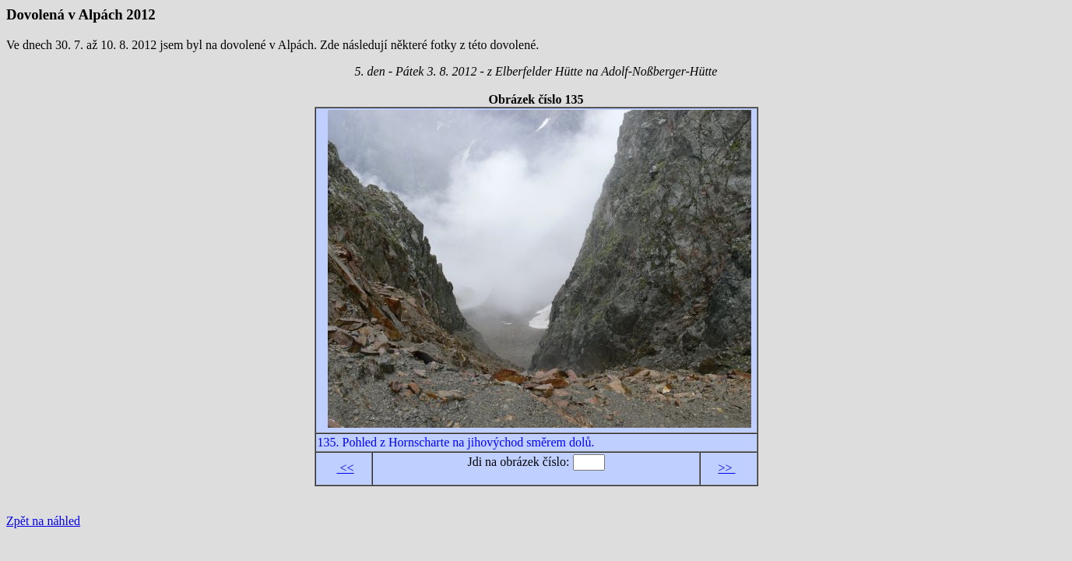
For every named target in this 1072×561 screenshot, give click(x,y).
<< (344, 468)
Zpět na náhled (43, 520)
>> (726, 468)
